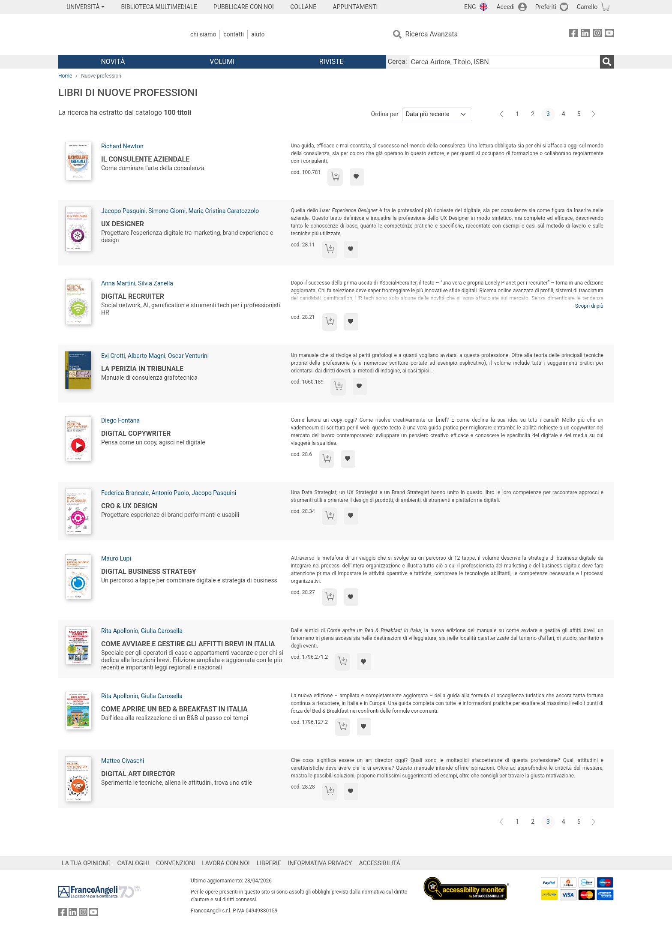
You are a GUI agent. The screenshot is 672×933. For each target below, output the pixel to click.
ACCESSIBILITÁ (379, 863)
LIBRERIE (269, 863)
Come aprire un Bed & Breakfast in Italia (174, 709)
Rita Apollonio (119, 630)
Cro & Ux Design (129, 506)
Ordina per (385, 114)
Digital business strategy (148, 571)
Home (65, 76)
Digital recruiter (132, 296)
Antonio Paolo (170, 492)
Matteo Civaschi (122, 760)
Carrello (587, 6)
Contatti (233, 34)
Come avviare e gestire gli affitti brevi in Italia (188, 644)
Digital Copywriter (136, 433)
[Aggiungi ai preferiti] (357, 177)
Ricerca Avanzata (431, 34)
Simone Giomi (167, 210)
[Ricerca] (607, 62)
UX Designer (122, 224)
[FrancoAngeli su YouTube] (609, 34)
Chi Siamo (203, 34)
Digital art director (138, 774)
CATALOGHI (133, 863)
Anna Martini (118, 283)
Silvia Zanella (155, 283)
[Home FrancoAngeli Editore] (115, 34)
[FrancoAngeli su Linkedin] (585, 34)
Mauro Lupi (116, 558)
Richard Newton (122, 146)
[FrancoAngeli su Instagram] (597, 34)
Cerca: (397, 61)
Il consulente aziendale (145, 159)
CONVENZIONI (175, 863)
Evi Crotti (113, 355)
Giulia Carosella (162, 630)
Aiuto (257, 34)
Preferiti (545, 6)
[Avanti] (594, 114)
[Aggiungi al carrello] (335, 177)
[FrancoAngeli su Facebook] (573, 34)
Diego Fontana (120, 420)
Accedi (505, 6)
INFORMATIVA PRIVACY (320, 863)
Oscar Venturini (188, 355)
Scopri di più (589, 306)
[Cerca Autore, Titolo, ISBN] (504, 62)
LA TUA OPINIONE (86, 863)
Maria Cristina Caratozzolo (223, 210)
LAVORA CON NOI (226, 863)
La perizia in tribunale (142, 369)
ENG (470, 6)
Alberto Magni (146, 355)
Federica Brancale (125, 492)
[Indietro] (502, 114)
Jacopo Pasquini (123, 210)
